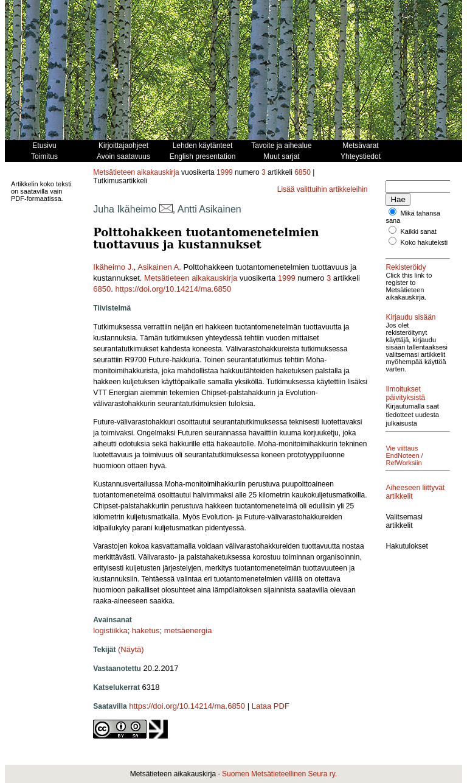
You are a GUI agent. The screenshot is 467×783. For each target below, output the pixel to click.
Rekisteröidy (406, 267)
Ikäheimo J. (113, 267)
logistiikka (110, 630)
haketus (146, 630)
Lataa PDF (270, 706)
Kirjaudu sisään (410, 317)
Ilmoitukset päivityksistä (405, 393)
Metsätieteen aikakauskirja (136, 172)
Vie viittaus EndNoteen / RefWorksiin (404, 455)
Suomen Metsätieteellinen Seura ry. (279, 774)
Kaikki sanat (419, 231)
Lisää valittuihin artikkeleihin (322, 189)
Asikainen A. (159, 267)
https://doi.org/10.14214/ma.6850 (173, 288)
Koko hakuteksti (424, 242)
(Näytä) (131, 649)
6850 (302, 172)
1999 (224, 172)
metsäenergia (188, 630)
